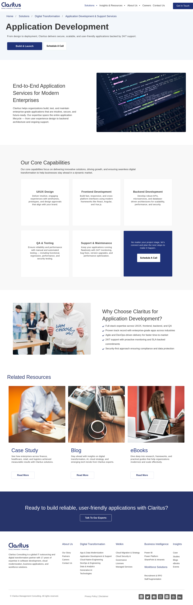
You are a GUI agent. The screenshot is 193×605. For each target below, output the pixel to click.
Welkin (120, 544)
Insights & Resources (113, 5)
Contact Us (159, 5)
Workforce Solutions (155, 567)
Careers (146, 5)
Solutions (91, 5)
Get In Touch (183, 6)
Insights (177, 544)
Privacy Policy (91, 596)
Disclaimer (103, 596)
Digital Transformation (92, 544)
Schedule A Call (55, 46)
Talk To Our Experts (96, 518)
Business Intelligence (156, 544)
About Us (134, 5)
